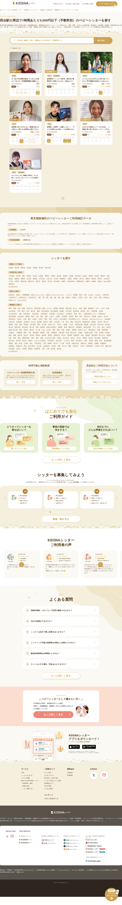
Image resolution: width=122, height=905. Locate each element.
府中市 (81, 278)
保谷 (100, 340)
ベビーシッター (55, 25)
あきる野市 (107, 281)
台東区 (41, 276)
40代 (100, 297)
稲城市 (93, 281)
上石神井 (64, 316)
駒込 (71, 322)
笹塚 (16, 324)
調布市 (94, 278)
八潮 (47, 348)
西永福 (20, 335)
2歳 (47, 297)
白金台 (18, 348)
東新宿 (30, 348)
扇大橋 (53, 348)
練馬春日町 (26, 338)
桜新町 (11, 324)
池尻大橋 (68, 308)
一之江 (102, 308)
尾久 (80, 314)
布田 (72, 340)
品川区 (59, 276)
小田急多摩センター (90, 314)
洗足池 (108, 327)
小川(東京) (69, 314)
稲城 (107, 308)
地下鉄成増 (54, 311)
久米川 (55, 319)
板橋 (85, 308)
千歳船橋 (19, 332)
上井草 (51, 316)
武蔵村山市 (80, 281)
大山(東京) (60, 314)
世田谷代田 (87, 327)
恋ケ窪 (33, 322)
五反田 (100, 322)
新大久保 (101, 324)
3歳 (51, 297)
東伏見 (24, 340)
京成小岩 (12, 322)
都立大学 (73, 332)
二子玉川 (67, 340)
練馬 (19, 338)
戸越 (47, 332)
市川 (97, 308)
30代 (95, 297)
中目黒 (107, 332)
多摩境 (74, 330)
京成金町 (108, 319)
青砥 (14, 308)
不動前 (91, 340)
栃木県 (17, 267)
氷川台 (78, 338)
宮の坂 (68, 343)
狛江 (67, 322)
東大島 (91, 338)
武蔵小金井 (75, 343)
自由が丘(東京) (51, 327)
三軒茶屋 (33, 324)
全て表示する (13, 286)
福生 (85, 340)
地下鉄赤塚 (45, 311)
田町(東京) (92, 330)
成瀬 (14, 335)
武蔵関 (96, 343)
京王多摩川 (63, 319)
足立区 (29, 278)
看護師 (75, 295)
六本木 (82, 346)
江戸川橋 (68, 311)
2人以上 (91, 295)
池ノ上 (75, 308)
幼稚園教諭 (26, 295)
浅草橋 (55, 308)
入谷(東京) (12, 311)
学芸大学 (87, 316)
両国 (69, 346)
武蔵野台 (12, 346)
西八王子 (102, 335)
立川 (43, 330)
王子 (88, 311)
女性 (85, 295)
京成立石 (27, 322)
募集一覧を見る (65, 519)
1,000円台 (105, 295)
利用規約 (9, 870)
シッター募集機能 (73, 482)
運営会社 (2, 870)
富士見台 (59, 340)
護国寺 (94, 322)
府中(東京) (79, 340)
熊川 (50, 319)
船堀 (96, 340)
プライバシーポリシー (64, 870)
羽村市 (100, 281)
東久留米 (98, 338)
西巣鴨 (69, 335)
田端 (62, 330)
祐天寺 (53, 346)
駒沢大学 (78, 322)
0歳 (39, 297)
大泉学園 (94, 311)
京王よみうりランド (96, 319)
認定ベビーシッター (38, 295)
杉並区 (97, 276)
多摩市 (87, 281)
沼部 (10, 338)
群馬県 (23, 267)
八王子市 (49, 278)
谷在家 (59, 348)
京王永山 (85, 319)
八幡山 (59, 338)
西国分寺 (57, 335)
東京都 (41, 267)
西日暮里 (95, 335)
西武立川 (72, 327)
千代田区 (12, 276)
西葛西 (44, 335)
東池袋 (84, 338)
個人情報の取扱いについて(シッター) (24, 870)
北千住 (106, 316)
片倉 (37, 316)
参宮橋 (26, 324)
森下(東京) (31, 346)
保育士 (18, 295)
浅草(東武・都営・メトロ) (43, 308)
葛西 (32, 316)
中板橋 (80, 332)
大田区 (71, 276)
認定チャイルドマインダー (55, 295)
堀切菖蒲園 (107, 340)
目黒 (25, 346)
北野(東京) (12, 319)
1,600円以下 (13, 297)
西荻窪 (38, 335)
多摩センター (82, 330)
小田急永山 (102, 314)
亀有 (76, 316)
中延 (95, 332)
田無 (58, 330)
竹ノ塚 (38, 330)
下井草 (59, 324)
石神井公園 (78, 324)
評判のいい (12, 300)
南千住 (55, 343)
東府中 (30, 340)
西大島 (32, 335)
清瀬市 (63, 281)
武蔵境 (90, 343)
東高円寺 (105, 338)
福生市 (44, 281)
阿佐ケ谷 (30, 308)
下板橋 (65, 324)
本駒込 (11, 343)
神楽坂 (27, 316)
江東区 (53, 276)
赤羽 (19, 308)
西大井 (26, 335)
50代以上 (106, 297)
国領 (50, 322)
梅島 (38, 311)
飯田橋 (61, 308)
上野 (18, 311)
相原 (10, 308)
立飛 (53, 330)
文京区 (35, 276)
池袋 (80, 308)
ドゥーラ (69, 295)
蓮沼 (37, 338)
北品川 (100, 316)
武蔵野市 (63, 278)
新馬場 (42, 327)
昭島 (23, 308)
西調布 (87, 335)
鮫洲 (20, 324)
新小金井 (25, 327)
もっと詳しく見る (64, 675)
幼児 (86, 297)
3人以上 (98, 295)
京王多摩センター (75, 319)
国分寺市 (31, 281)
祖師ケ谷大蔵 (13, 330)
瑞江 (31, 343)
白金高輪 (12, 348)
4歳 (55, 297)
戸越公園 (61, 332)
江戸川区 (42, 278)
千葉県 (35, 267)
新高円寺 (18, 327)
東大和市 (57, 281)
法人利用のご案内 (87, 4)
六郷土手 (76, 346)
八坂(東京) (46, 346)
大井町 (101, 311)
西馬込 (109, 335)
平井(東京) (51, 340)
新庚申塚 (37, 348)
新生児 (74, 297)
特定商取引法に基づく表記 (7, 872)
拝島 (32, 338)
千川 (94, 327)
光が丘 (72, 338)
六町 (43, 348)
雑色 (20, 330)
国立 (45, 319)
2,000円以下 (22, 297)
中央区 (18, 276)
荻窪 (75, 314)
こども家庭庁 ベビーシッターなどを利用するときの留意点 (102, 870)
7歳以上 (68, 297)
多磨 (98, 330)
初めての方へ (58, 4)
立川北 (48, 330)
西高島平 (76, 335)
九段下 (40, 319)
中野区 (91, 276)
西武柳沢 (79, 327)
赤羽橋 (24, 348)
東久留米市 (71, 281)
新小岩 (11, 327)
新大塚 (107, 324)
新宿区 (29, 276)
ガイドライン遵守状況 (78, 870)
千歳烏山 (12, 332)
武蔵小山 (84, 343)
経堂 (29, 319)
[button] (50, 512)
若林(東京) (89, 346)
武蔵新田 (103, 343)
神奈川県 (48, 267)
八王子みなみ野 (50, 338)
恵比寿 (83, 311)
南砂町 (49, 343)
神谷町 (71, 316)
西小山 (63, 335)
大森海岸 (52, 314)
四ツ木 (64, 346)
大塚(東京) (35, 314)
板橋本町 (91, 308)
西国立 (50, 335)
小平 (62, 322)
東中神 (18, 340)
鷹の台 (32, 330)
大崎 (20, 314)
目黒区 (65, 276)
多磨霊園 (105, 330)
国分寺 (45, 322)
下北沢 (71, 324)
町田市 (100, 278)
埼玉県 (29, 267)
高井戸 (26, 330)
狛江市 (50, 281)
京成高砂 (19, 322)
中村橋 (101, 332)
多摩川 (68, 330)
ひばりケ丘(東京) (40, 340)
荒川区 (11, 278)
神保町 (60, 327)
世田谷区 (78, 276)
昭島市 (87, 278)
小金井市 (107, 278)
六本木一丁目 (99, 346)
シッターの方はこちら (108, 4)
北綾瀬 (94, 316)
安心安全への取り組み (73, 4)
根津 (14, 338)
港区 (23, 276)
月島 (29, 332)
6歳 (63, 297)
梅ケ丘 (33, 311)
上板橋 (57, 316)
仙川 (98, 327)
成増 (10, 335)
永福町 (61, 311)
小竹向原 (57, 322)
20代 (90, 297)
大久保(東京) (13, 314)
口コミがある (22, 300)
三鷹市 (69, 278)
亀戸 (80, 316)
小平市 (11, 281)
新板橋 (86, 324)
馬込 (16, 343)
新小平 (32, 327)
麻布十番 (108, 346)
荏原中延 (76, 311)
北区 (108, 276)
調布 (25, 332)
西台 (82, 335)
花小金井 (66, 338)
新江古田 (93, 324)
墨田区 (47, 276)
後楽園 (39, 322)
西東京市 (12, 284)
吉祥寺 (19, 319)
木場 (24, 319)
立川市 (56, 278)
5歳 (59, 297)
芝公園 (44, 324)
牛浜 (27, 311)
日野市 (17, 281)
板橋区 (17, 278)
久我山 (34, 319)
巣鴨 (65, 327)
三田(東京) (37, 343)
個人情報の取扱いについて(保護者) (46, 870)
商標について (20, 872)
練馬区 (23, 278)
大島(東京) (26, 314)
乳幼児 (80, 297)
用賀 (59, 346)
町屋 (20, 343)
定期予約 (12, 295)
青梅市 (75, 278)
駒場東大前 (86, 322)
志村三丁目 (51, 324)
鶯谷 (23, 311)
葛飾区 (35, 278)
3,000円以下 (32, 297)
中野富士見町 (88, 332)
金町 (41, 316)
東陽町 (42, 332)
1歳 (43, 297)
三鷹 (44, 343)
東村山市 (24, 281)
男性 (80, 295)
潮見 (38, 324)
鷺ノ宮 (106, 322)
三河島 (26, 343)
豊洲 (67, 332)
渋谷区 (84, 276)
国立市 (38, 281)
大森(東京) (44, 314)
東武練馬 (36, 332)
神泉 (37, 327)
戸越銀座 (54, 332)
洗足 (103, 327)
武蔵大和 (19, 346)
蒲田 (46, 316)
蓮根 (41, 338)
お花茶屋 (21, 316)
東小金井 (12, 340)
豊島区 (103, 276)
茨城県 (11, 267)
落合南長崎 (12, 316)
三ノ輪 (61, 343)
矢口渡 (39, 346)
